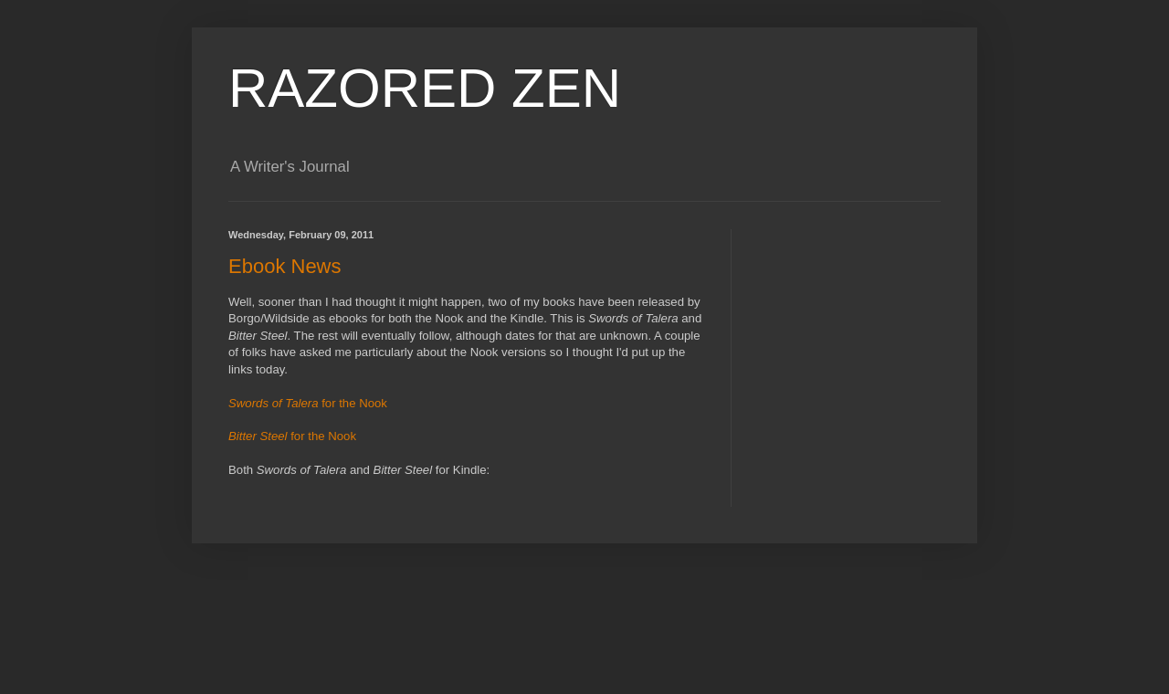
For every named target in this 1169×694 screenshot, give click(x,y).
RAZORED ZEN (424, 88)
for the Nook (307, 403)
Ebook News (285, 266)
